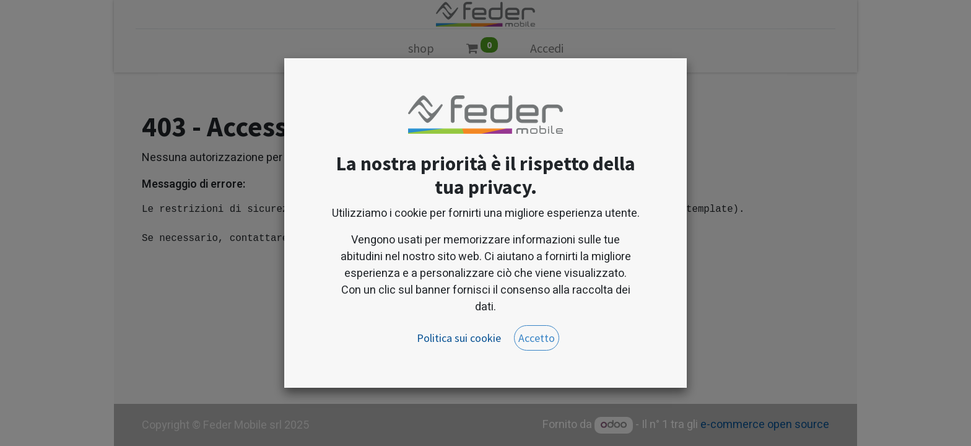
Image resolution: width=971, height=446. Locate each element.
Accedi (547, 48)
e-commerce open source (764, 424)
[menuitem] (421, 50)
